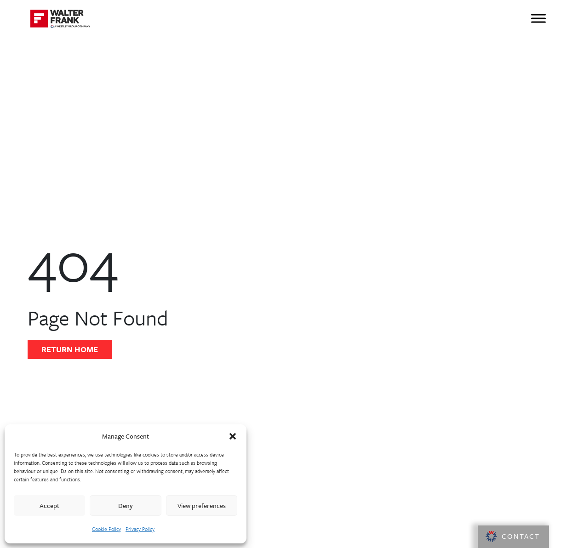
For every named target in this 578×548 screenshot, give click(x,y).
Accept (49, 505)
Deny (125, 505)
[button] (232, 436)
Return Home (69, 349)
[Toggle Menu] (538, 18)
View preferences (201, 505)
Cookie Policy (106, 529)
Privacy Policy (140, 529)
